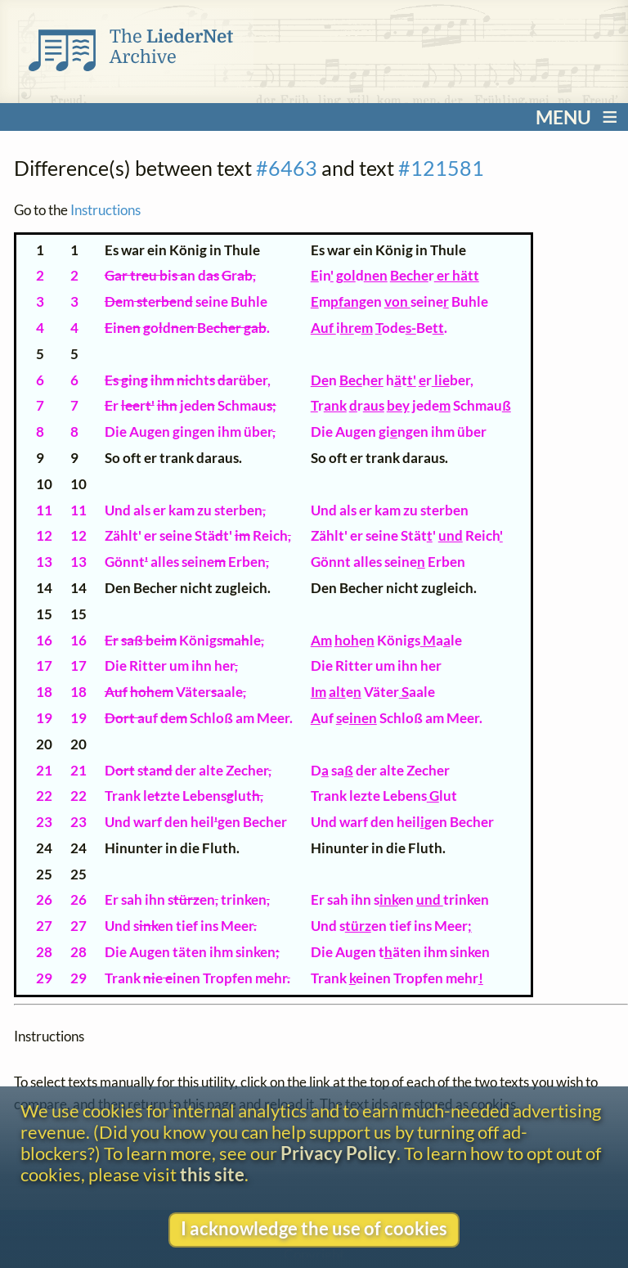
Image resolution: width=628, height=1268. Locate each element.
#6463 (286, 167)
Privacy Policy (338, 1153)
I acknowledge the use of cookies (314, 1228)
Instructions (105, 209)
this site (212, 1174)
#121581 (441, 167)
